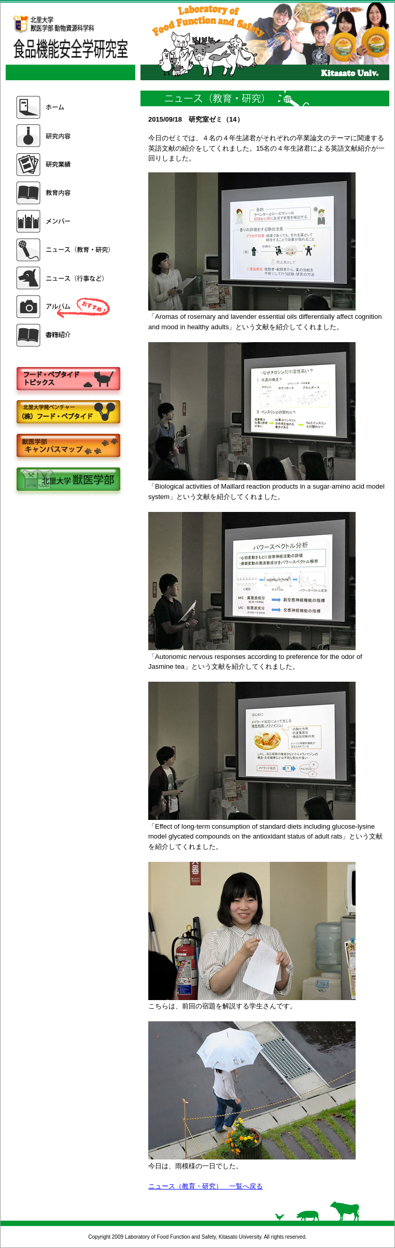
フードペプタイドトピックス (68, 379)
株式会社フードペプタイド (68, 413)
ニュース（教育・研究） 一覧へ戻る (205, 1186)
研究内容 (64, 136)
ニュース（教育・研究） (64, 249)
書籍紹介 (64, 335)
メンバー (64, 221)
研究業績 (64, 164)
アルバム (64, 306)
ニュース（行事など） (64, 278)
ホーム (64, 107)
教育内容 (64, 192)
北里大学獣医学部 (68, 480)
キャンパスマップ (68, 446)
